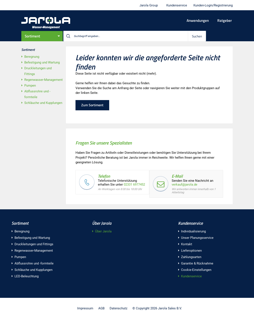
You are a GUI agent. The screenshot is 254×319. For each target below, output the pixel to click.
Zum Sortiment (92, 105)
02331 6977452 (134, 184)
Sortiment (32, 36)
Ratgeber (224, 20)
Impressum (85, 308)
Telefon (104, 176)
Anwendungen (198, 20)
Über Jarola (101, 223)
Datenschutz (118, 308)
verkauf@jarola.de (184, 184)
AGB (101, 308)
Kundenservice (190, 223)
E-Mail (177, 176)
